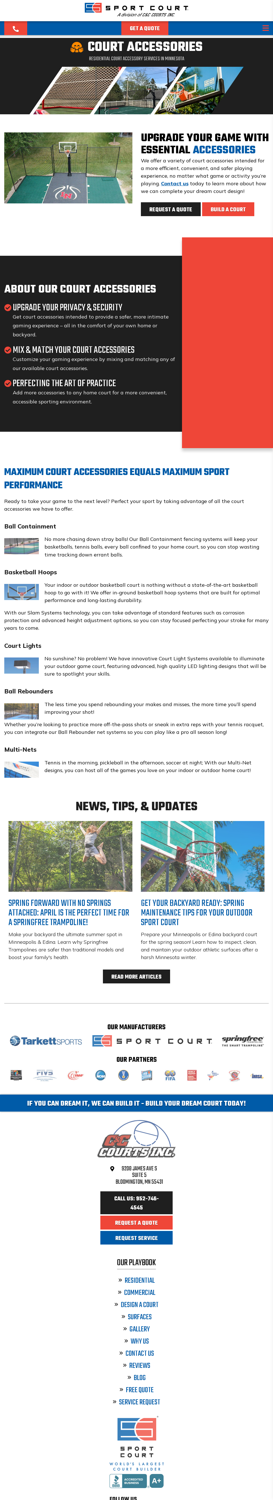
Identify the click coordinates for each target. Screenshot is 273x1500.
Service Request (136, 1402)
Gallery (136, 1329)
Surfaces (137, 1317)
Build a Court (228, 210)
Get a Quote (145, 29)
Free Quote (137, 1390)
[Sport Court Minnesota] (136, 14)
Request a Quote (170, 210)
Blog (137, 1378)
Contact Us (136, 1354)
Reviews (136, 1366)
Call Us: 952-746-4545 (136, 1203)
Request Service (136, 1238)
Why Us (136, 1342)
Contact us (175, 183)
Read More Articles (136, 977)
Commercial (136, 1293)
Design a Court (136, 1305)
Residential (136, 1281)
